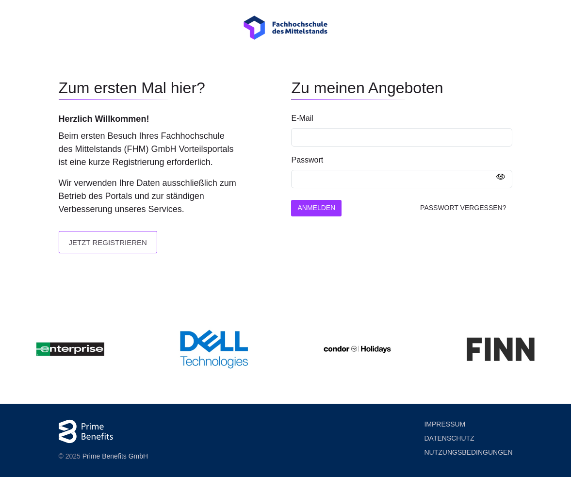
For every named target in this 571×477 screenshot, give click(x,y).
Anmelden (316, 208)
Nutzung (468, 452)
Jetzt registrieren (108, 242)
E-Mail (302, 118)
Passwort (307, 160)
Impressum (444, 424)
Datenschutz (449, 438)
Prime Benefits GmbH (115, 456)
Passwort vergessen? (463, 208)
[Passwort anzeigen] (500, 177)
